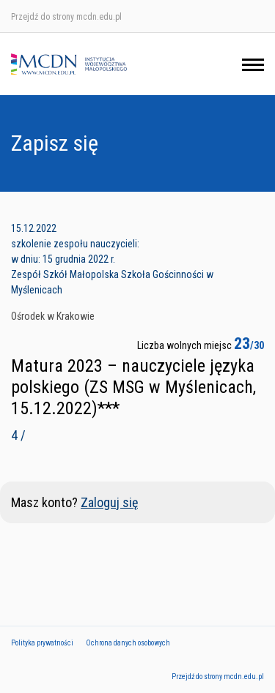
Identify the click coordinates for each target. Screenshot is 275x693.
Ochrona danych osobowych (128, 643)
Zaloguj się (109, 502)
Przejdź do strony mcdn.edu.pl (66, 17)
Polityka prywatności (42, 643)
